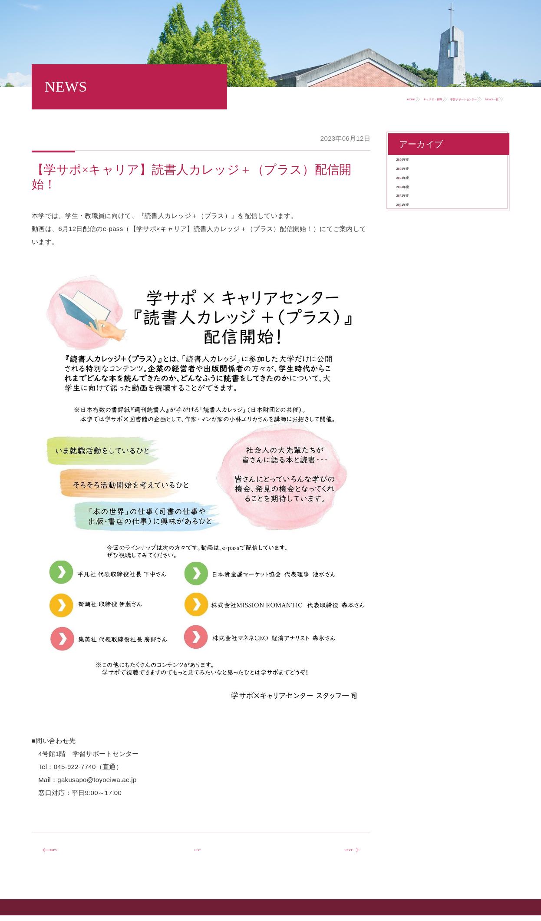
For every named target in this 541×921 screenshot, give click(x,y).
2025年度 (423, 187)
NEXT (338, 853)
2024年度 (423, 208)
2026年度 (423, 165)
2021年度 (423, 272)
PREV (63, 853)
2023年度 (423, 230)
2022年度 (423, 251)
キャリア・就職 (341, 98)
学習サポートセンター (410, 98)
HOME (292, 98)
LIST (197, 853)
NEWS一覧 (474, 98)
